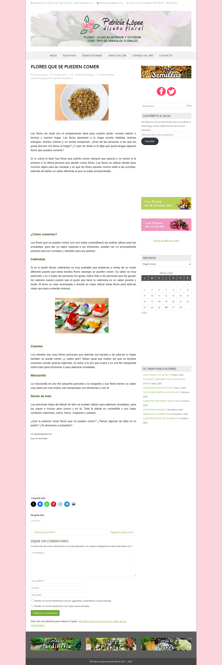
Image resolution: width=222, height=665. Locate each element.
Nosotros (69, 55)
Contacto (165, 55)
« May (144, 312)
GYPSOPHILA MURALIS (154, 409)
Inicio (53, 55)
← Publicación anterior (43, 532)
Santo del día (117, 55)
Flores (103, 74)
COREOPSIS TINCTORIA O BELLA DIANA (162, 400)
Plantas (111, 74)
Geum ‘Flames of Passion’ (156, 374)
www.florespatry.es (63, 78)
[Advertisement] (83, 200)
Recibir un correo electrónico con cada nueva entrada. (62, 606)
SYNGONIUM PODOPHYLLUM (157, 387)
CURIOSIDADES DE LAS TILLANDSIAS (160, 418)
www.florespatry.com (41, 78)
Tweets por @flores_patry (166, 240)
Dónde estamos (92, 55)
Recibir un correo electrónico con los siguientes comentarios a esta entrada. (73, 600)
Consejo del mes (142, 55)
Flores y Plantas (86, 74)
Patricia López (41, 74)
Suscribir (150, 141)
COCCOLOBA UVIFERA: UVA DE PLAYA (161, 392)
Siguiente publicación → (123, 532)
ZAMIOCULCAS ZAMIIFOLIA (156, 413)
